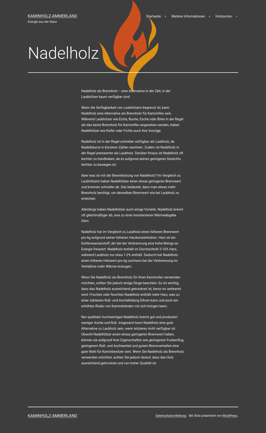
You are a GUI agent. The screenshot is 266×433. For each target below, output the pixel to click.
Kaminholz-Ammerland (52, 16)
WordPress (230, 415)
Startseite (153, 16)
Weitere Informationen (188, 16)
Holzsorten (224, 16)
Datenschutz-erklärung (171, 415)
